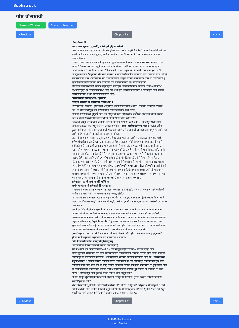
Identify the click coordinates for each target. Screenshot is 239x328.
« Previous (25, 34)
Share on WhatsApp (31, 25)
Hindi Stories (119, 323)
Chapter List (121, 34)
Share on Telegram (63, 25)
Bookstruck (24, 5)
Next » (216, 34)
